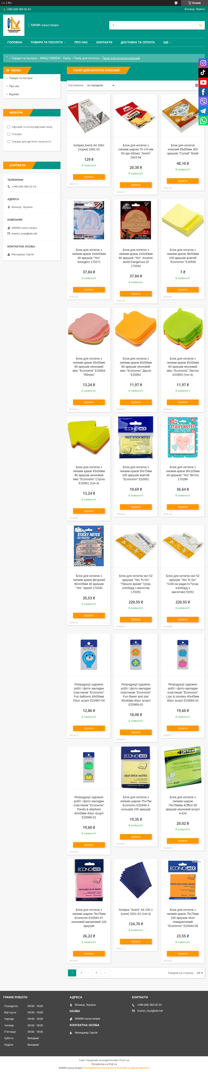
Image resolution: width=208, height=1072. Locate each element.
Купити (89, 176)
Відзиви (14, 94)
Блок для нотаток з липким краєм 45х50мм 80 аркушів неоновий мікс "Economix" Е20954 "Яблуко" (89, 366)
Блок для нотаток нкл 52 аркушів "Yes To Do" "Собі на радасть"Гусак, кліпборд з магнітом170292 (183, 584)
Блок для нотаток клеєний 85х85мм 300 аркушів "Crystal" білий (182, 149)
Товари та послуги (47, 42)
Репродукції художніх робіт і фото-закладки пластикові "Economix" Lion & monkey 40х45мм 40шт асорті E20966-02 (182, 692)
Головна (14, 42)
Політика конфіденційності (133, 1067)
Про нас (81, 42)
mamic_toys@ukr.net (24, 233)
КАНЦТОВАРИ (50, 58)
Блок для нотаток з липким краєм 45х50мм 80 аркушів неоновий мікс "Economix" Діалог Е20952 (136, 366)
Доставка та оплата (138, 42)
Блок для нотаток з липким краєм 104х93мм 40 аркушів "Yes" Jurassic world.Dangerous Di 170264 (136, 258)
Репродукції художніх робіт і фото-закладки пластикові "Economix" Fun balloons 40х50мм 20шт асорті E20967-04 (89, 692)
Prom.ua (124, 1060)
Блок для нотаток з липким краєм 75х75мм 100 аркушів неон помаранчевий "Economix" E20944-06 (183, 918)
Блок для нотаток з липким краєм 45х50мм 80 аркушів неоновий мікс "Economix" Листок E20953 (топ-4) (183, 366)
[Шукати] (200, 25)
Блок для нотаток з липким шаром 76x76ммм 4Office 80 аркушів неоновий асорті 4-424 (183, 805)
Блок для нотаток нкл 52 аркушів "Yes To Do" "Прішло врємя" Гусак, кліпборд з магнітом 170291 (136, 584)
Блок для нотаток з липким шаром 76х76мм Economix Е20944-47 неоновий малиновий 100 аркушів (88, 918)
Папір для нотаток (86, 58)
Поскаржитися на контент (99, 1067)
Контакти (104, 42)
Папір (67, 58)
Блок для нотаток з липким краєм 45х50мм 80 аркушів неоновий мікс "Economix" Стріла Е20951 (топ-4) (89, 475)
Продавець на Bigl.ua (104, 1064)
